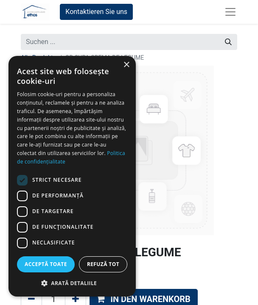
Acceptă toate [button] (46, 264)
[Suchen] (228, 42)
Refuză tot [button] (103, 264)
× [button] (126, 65)
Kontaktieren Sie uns (96, 12)
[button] (72, 283)
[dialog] (72, 176)
